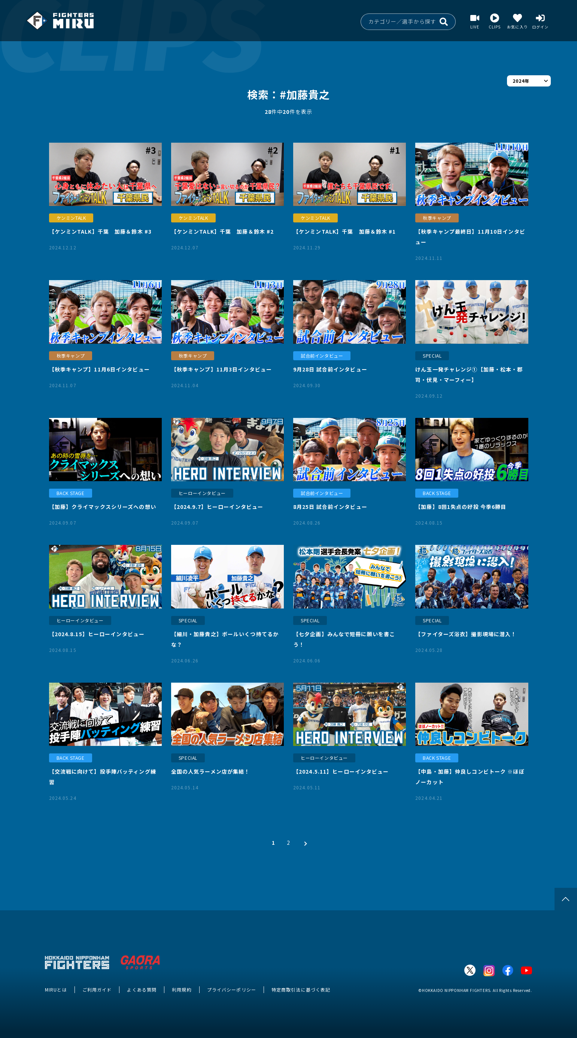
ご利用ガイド (97, 989)
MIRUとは (56, 989)
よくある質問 (142, 989)
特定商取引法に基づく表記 (300, 989)
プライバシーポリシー (231, 989)
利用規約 (181, 989)
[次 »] (303, 842)
